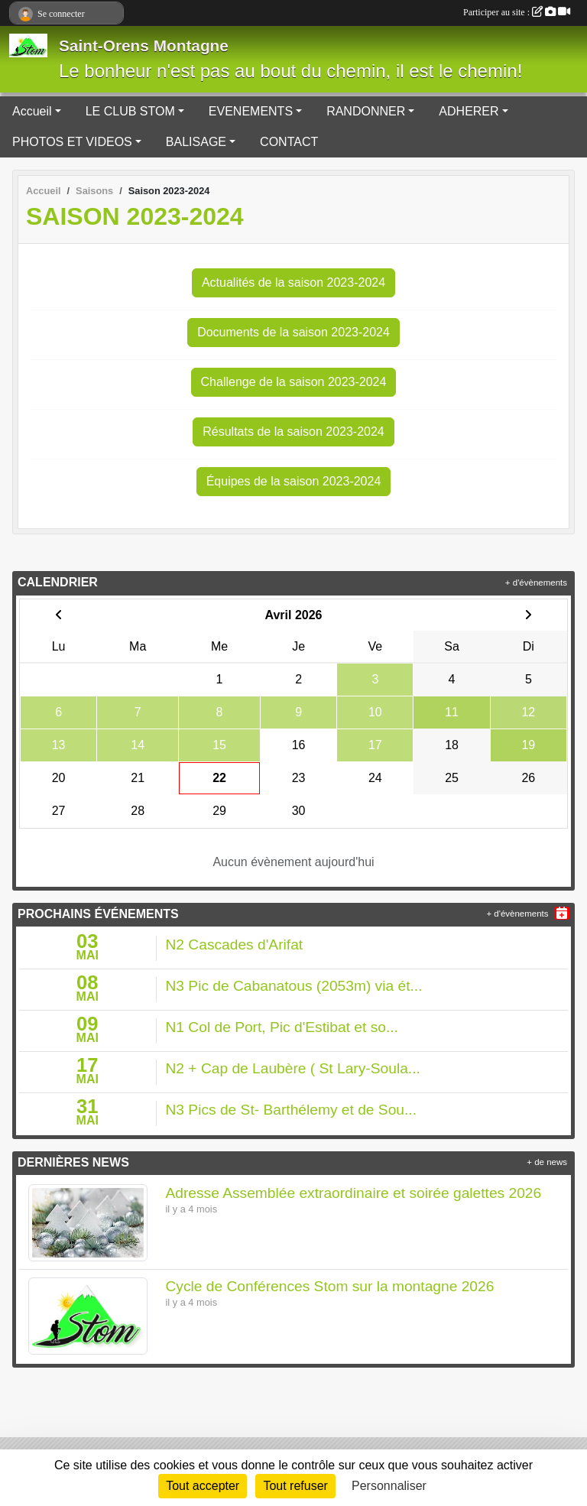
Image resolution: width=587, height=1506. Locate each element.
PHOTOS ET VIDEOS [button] (72, 141)
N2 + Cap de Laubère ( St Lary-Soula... (293, 1068)
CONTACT (289, 141)
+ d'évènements (536, 582)
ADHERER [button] (468, 111)
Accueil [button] (32, 111)
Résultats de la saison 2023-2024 (293, 431)
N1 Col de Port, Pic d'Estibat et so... (282, 1027)
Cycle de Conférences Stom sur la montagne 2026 (330, 1286)
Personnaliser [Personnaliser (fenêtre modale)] (389, 1485)
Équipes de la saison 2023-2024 (293, 481)
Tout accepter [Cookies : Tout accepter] (202, 1485)
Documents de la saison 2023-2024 (293, 332)
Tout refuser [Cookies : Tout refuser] (295, 1485)
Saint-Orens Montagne (144, 45)
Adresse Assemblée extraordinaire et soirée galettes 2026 (354, 1193)
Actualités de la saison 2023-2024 (293, 282)
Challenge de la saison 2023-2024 (294, 381)
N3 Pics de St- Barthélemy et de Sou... (291, 1110)
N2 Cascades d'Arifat (234, 944)
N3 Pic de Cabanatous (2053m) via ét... (294, 986)
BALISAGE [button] (196, 141)
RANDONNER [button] (365, 111)
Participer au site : (516, 12)
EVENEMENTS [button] (251, 111)
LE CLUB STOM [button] (130, 111)
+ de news (547, 1162)
